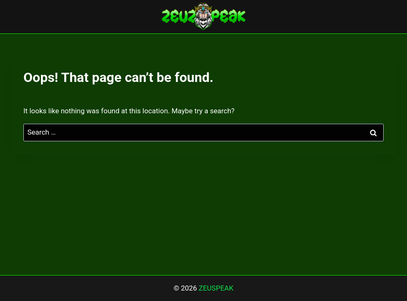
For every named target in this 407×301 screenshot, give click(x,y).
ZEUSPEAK (215, 288)
